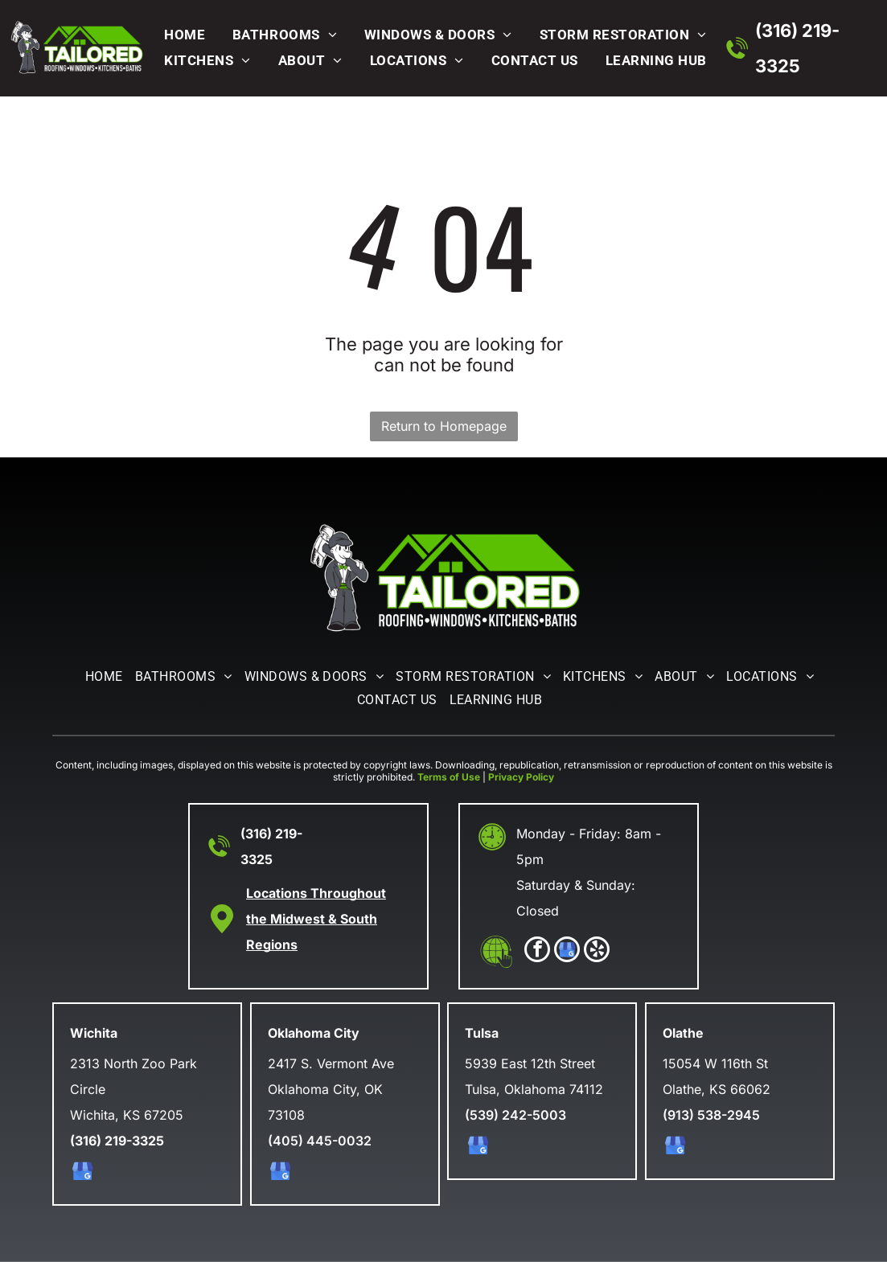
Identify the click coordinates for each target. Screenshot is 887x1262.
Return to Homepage (444, 426)
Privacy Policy (521, 777)
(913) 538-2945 (711, 1115)
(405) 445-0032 (320, 1141)
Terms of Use (448, 777)
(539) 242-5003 (515, 1115)
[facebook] (537, 951)
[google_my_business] (567, 951)
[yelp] (597, 951)
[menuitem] (181, 35)
